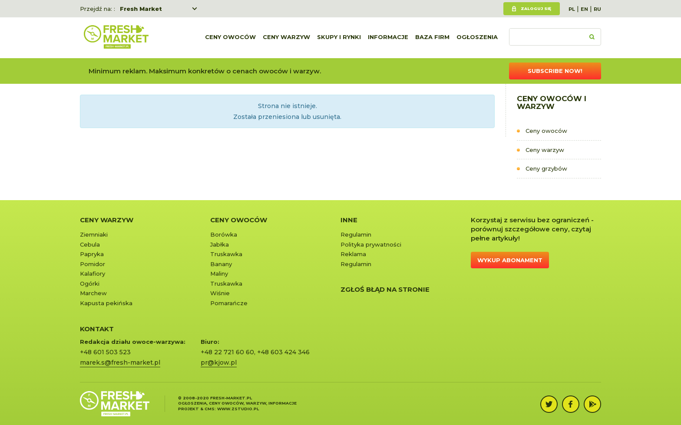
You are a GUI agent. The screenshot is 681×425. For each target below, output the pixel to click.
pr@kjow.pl (219, 362)
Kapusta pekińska (106, 303)
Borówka (223, 234)
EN (584, 9)
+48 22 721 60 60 (227, 352)
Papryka (92, 253)
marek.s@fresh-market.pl (120, 362)
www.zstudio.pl (238, 408)
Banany (221, 263)
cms (210, 408)
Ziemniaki (94, 234)
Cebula (90, 244)
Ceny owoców (230, 37)
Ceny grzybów (546, 168)
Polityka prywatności (370, 244)
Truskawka (226, 253)
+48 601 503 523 (105, 352)
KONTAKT (97, 329)
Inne (348, 220)
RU (597, 9)
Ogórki (89, 283)
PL (572, 9)
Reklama (353, 253)
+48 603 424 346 (283, 352)
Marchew (93, 293)
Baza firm (432, 37)
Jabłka (219, 244)
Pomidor (92, 263)
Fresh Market (141, 8)
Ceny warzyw (286, 37)
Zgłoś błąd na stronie (385, 289)
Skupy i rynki (339, 37)
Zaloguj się (536, 8)
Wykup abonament (509, 260)
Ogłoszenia (477, 37)
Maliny (219, 273)
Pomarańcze (229, 303)
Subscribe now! (555, 70)
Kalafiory (92, 273)
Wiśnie (220, 293)
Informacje (388, 37)
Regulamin (355, 234)
